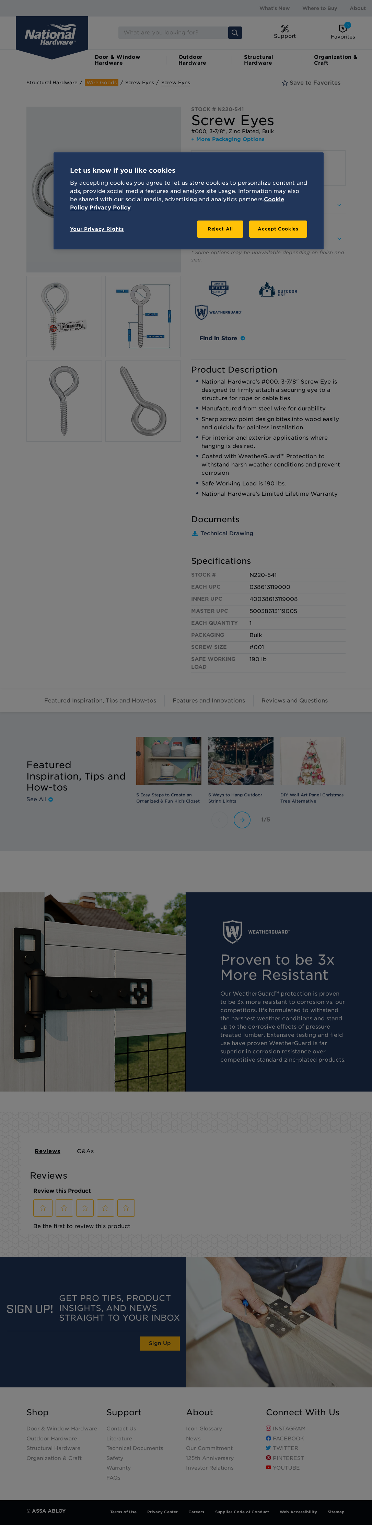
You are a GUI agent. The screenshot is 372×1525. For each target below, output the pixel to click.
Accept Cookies (278, 229)
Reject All (220, 229)
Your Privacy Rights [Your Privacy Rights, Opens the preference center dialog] (97, 229)
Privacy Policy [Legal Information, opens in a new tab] (110, 207)
